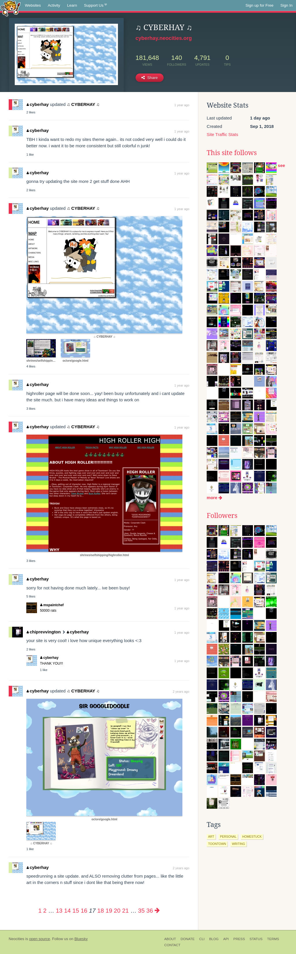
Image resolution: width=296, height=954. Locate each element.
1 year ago (181, 105)
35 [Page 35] (141, 910)
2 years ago (181, 691)
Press (239, 939)
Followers (222, 515)
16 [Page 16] (84, 910)
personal (228, 836)
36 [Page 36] (149, 910)
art (211, 836)
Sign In (286, 5)
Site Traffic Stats (222, 134)
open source (39, 939)
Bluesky (81, 939)
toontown (217, 843)
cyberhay (38, 104)
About (170, 939)
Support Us (95, 5)
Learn (72, 5)
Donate (188, 939)
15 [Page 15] (75, 910)
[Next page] (157, 910)
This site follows (232, 153)
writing (238, 843)
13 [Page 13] (59, 910)
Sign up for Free (259, 5)
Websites (33, 5)
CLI (201, 939)
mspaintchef (52, 605)
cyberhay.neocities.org (164, 38)
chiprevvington (44, 631)
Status (255, 939)
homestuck (252, 836)
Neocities (16, 939)
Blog (214, 939)
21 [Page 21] (125, 910)
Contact (172, 945)
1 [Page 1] (39, 910)
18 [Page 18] (100, 910)
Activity (54, 5)
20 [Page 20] (117, 910)
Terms (273, 939)
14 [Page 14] (67, 910)
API (226, 939)
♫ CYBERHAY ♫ (83, 104)
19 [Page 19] (109, 910)
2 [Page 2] (45, 910)
